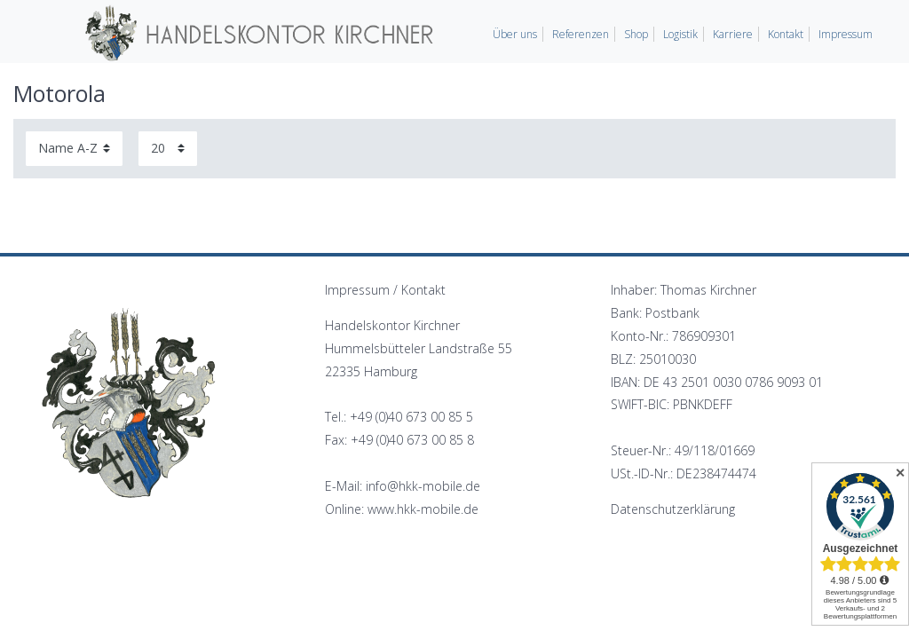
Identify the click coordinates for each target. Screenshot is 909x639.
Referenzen (580, 34)
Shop (636, 34)
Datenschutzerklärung (673, 509)
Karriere (733, 34)
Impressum (845, 34)
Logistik (680, 34)
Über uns (515, 34)
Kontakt (785, 34)
